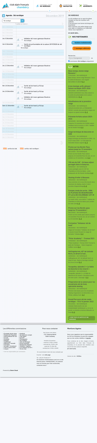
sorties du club (10, 148)
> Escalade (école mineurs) (10, 333)
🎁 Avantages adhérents (81, 48)
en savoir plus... (73, 33)
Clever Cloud (14, 370)
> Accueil (5, 337)
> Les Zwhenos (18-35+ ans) (27, 347)
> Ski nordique (23, 340)
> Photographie (23, 339)
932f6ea (79, 356)
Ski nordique (7, 20)
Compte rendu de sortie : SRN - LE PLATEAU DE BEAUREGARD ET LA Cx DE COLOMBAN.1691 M (81, 193)
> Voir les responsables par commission (14, 351)
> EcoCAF (22, 337)
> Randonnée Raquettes (10, 335)
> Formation (6, 344)
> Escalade (6, 339)
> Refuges (6, 340)
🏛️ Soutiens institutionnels (81, 42)
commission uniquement (82, 61)
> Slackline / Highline (24, 346)
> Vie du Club (22, 349)
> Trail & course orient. (9, 347)
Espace (87, 5)
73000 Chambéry (50, 336)
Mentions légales (74, 329)
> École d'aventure (24, 343)
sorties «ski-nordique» (29, 148)
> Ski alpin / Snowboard (9, 346)
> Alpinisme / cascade (9, 343)
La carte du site (67, 5)
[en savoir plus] (71, 348)
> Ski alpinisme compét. (25, 335)
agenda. (88, 338)
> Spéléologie (7, 342)
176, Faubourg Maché (50, 334)
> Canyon (5, 349)
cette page (47, 355)
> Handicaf (22, 333)
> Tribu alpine (22, 336)
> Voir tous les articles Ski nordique (78, 318)
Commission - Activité (46, 5)
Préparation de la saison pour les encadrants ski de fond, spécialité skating (81, 284)
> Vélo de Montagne (24, 342)
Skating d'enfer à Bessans (78, 178)
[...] (83, 82)
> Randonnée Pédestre (25, 344)
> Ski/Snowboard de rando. (10, 336)
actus (75, 66)
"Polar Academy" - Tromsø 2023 (81, 238)
